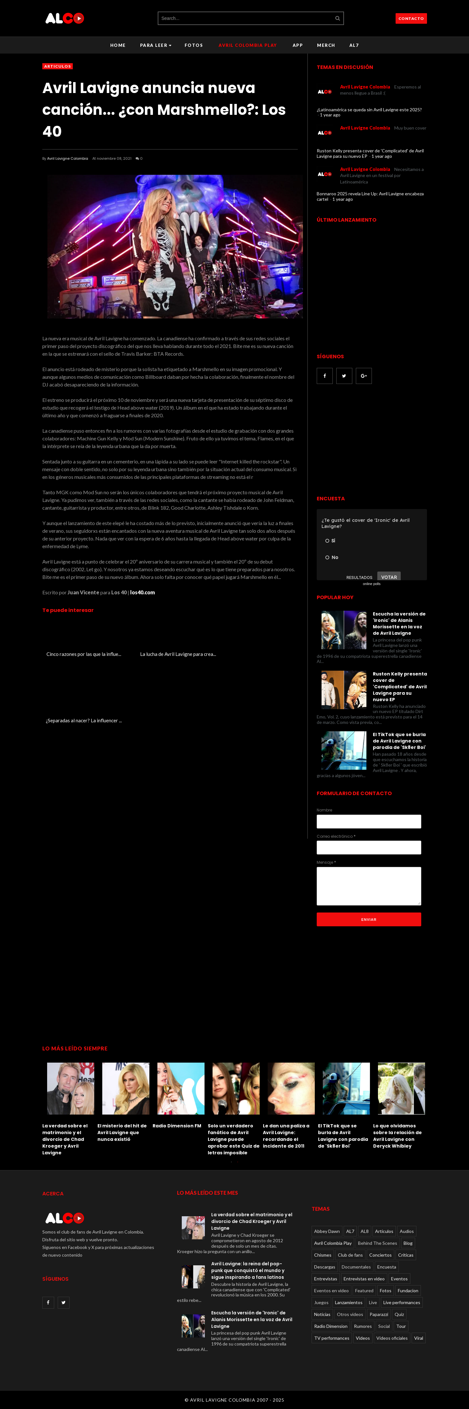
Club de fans (350, 1255)
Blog (408, 1243)
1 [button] (231, 1165)
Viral (418, 1338)
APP (298, 45)
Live (373, 1302)
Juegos (321, 1302)
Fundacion (408, 1290)
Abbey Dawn (327, 1231)
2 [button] (238, 1165)
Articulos (57, 66)
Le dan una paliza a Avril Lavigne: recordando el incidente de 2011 (286, 1136)
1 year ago (330, 114)
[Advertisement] (370, 440)
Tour (401, 1326)
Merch (326, 45)
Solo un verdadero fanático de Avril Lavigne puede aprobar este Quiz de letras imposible (234, 1139)
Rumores (363, 1326)
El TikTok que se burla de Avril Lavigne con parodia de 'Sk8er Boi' (399, 741)
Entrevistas (325, 1278)
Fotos (194, 45)
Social (384, 1326)
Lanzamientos (349, 1302)
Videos (363, 1338)
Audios (407, 1231)
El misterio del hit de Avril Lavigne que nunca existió (122, 1132)
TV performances (331, 1338)
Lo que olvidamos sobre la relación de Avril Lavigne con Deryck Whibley (397, 1136)
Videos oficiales (392, 1338)
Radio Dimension (331, 1326)
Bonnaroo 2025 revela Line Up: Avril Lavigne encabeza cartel (370, 196)
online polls (372, 584)
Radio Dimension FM (177, 1126)
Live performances (401, 1302)
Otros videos (350, 1314)
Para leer (156, 45)
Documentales (356, 1266)
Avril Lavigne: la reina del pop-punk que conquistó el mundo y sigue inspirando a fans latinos (247, 1270)
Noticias (322, 1314)
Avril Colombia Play (248, 45)
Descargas (324, 1266)
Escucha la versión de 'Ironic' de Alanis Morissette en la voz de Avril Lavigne (399, 623)
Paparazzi (379, 1314)
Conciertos (380, 1255)
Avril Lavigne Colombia (67, 158)
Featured (364, 1290)
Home (118, 45)
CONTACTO (411, 18)
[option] (69, 1107)
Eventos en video (331, 1290)
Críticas (406, 1255)
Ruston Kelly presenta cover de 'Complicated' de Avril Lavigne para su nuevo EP (370, 153)
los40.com (142, 592)
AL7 (354, 45)
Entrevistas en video (364, 1278)
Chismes (322, 1255)
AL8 (365, 1231)
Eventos (399, 1278)
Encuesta (386, 1266)
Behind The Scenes (377, 1243)
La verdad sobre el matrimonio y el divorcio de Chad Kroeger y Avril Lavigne (65, 1139)
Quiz (399, 1314)
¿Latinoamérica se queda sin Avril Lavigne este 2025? (369, 109)
